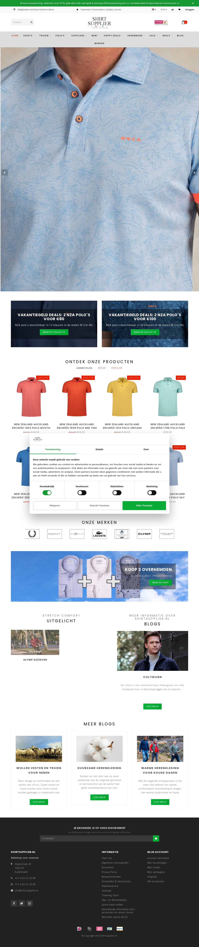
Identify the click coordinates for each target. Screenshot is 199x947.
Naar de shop (160, 582)
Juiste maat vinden (112, 904)
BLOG (180, 35)
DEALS (166, 35)
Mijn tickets (153, 867)
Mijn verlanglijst (156, 872)
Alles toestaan (144, 505)
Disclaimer (108, 867)
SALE (153, 35)
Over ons (107, 858)
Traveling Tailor (110, 895)
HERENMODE (135, 35)
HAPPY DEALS (112, 35)
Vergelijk (152, 876)
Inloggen (189, 9)
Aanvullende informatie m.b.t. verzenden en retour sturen (118, 911)
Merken (99, 43)
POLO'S (60, 35)
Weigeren (55, 505)
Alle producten (155, 881)
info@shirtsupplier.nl (26, 890)
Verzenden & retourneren (116, 881)
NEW (94, 35)
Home (15, 35)
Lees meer (152, 706)
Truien (44, 35)
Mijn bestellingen (157, 862)
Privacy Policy (109, 872)
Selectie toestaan (99, 505)
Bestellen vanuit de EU (115, 917)
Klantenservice (110, 886)
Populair (116, 367)
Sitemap (106, 890)
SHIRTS (27, 35)
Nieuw (102, 367)
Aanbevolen (84, 367)
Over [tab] (146, 449)
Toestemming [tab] (52, 449)
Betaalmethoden (111, 876)
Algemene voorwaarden (115, 862)
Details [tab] (99, 449)
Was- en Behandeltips (114, 899)
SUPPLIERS (78, 35)
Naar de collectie (54, 332)
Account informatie (158, 858)
